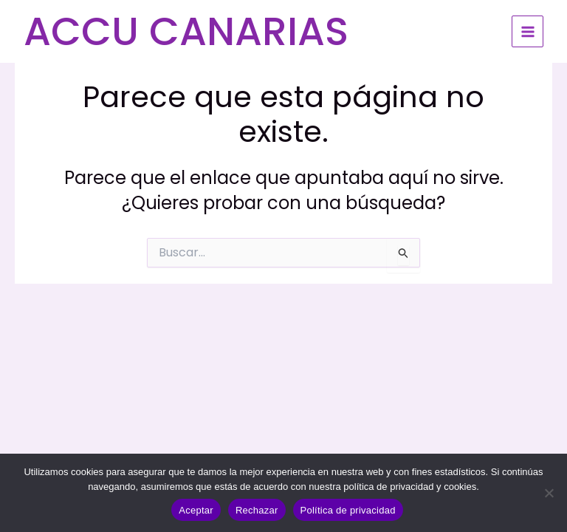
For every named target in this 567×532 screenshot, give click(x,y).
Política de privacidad (348, 510)
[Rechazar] (548, 492)
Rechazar (257, 510)
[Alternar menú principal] (527, 31)
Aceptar (196, 510)
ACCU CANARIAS (186, 31)
